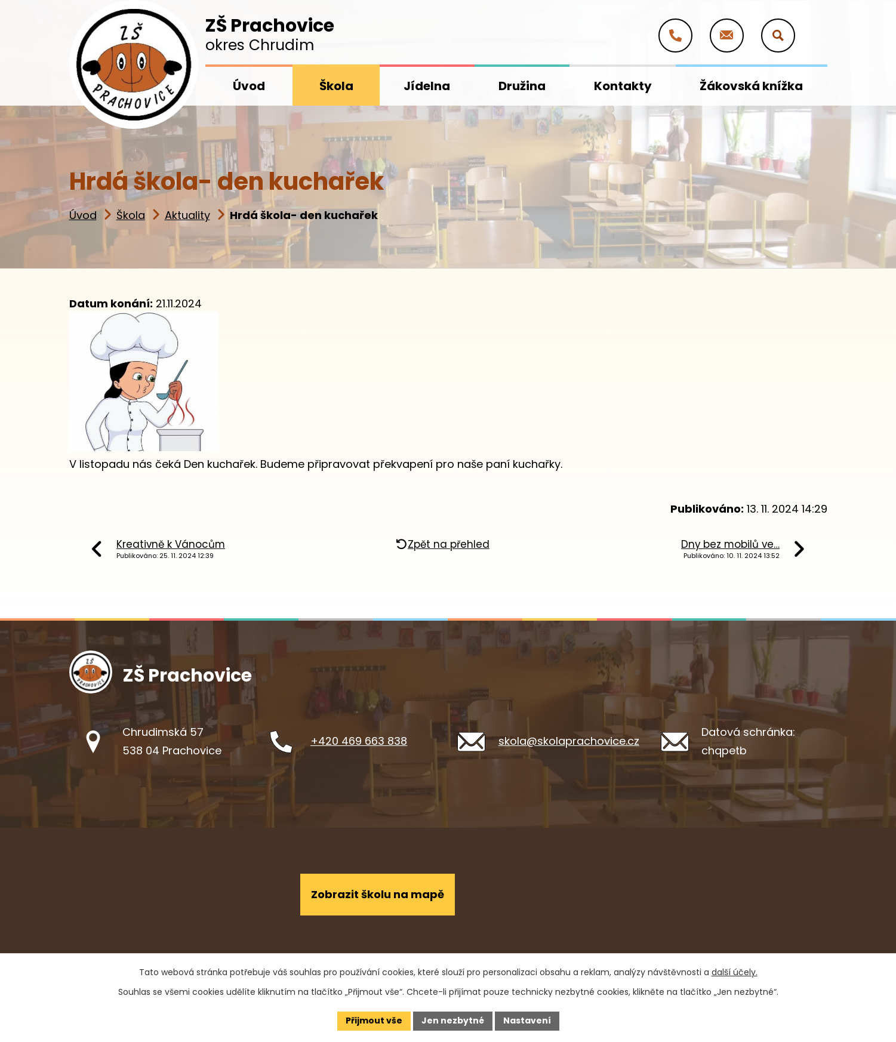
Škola (130, 215)
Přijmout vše (374, 1020)
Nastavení (527, 1020)
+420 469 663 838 (358, 740)
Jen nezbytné (452, 1020)
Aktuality (187, 215)
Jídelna (427, 86)
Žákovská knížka (751, 86)
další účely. (735, 972)
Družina (522, 86)
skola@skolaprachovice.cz (568, 740)
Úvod (83, 215)
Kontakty (623, 86)
